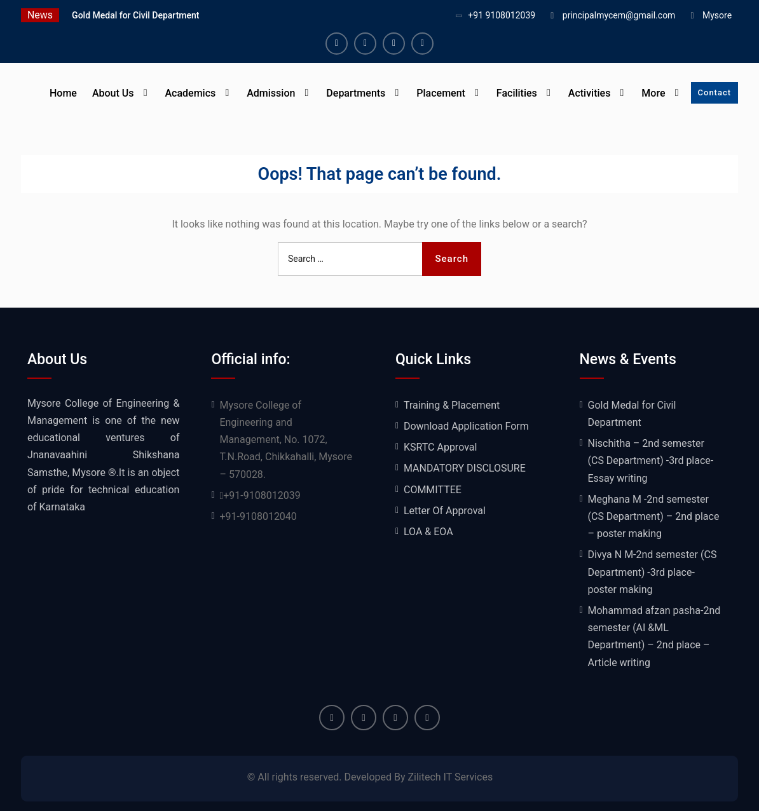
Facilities (516, 93)
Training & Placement (452, 405)
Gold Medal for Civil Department (135, 15)
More (653, 93)
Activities (589, 93)
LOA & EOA (428, 532)
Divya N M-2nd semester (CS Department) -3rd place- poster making (652, 572)
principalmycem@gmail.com (619, 15)
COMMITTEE (433, 490)
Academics (190, 93)
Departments (355, 93)
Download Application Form (466, 426)
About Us (113, 93)
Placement (440, 93)
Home (63, 93)
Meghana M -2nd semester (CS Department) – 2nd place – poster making (654, 516)
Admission (271, 93)
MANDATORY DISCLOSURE (465, 468)
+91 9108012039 (501, 15)
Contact (715, 92)
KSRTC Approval (440, 447)
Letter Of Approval (445, 511)
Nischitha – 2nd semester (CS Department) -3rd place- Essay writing (651, 460)
